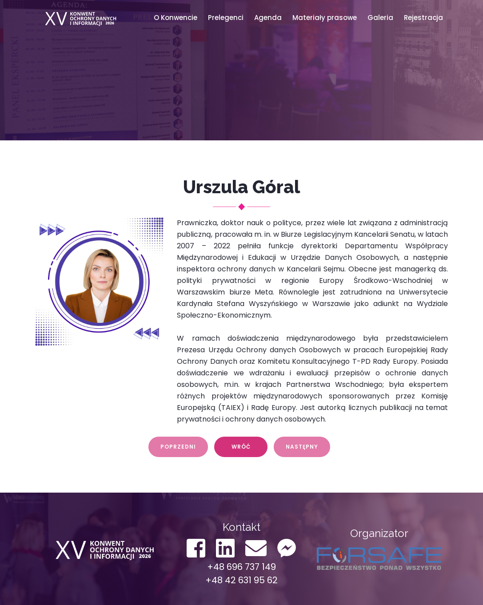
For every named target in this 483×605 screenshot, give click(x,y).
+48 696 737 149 (241, 567)
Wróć (241, 446)
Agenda (268, 17)
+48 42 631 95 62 (241, 580)
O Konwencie (175, 17)
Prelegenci (225, 17)
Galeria (380, 17)
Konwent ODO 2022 (79, 18)
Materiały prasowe (324, 17)
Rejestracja (423, 17)
